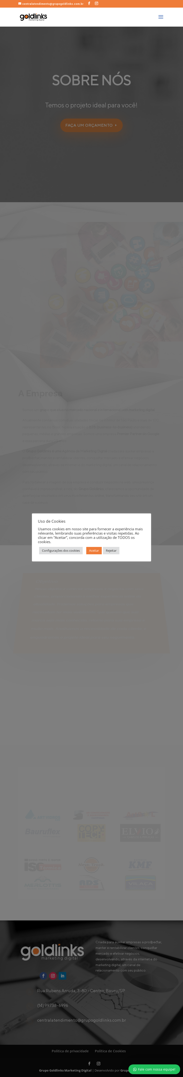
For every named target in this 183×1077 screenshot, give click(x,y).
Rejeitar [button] (111, 550)
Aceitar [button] (94, 550)
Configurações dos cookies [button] (61, 550)
